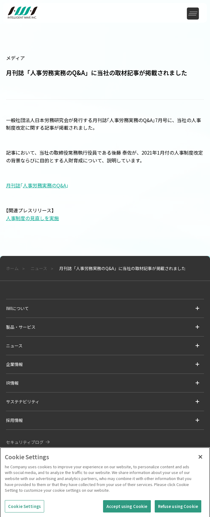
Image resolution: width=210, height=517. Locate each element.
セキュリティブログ (25, 442)
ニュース (14, 346)
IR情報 (12, 383)
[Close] (200, 459)
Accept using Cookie (126, 508)
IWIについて (17, 308)
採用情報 (14, 420)
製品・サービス (20, 327)
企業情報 (14, 364)
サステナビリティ (22, 402)
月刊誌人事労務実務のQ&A (37, 185)
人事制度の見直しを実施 (32, 218)
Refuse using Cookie (178, 508)
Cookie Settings (24, 508)
